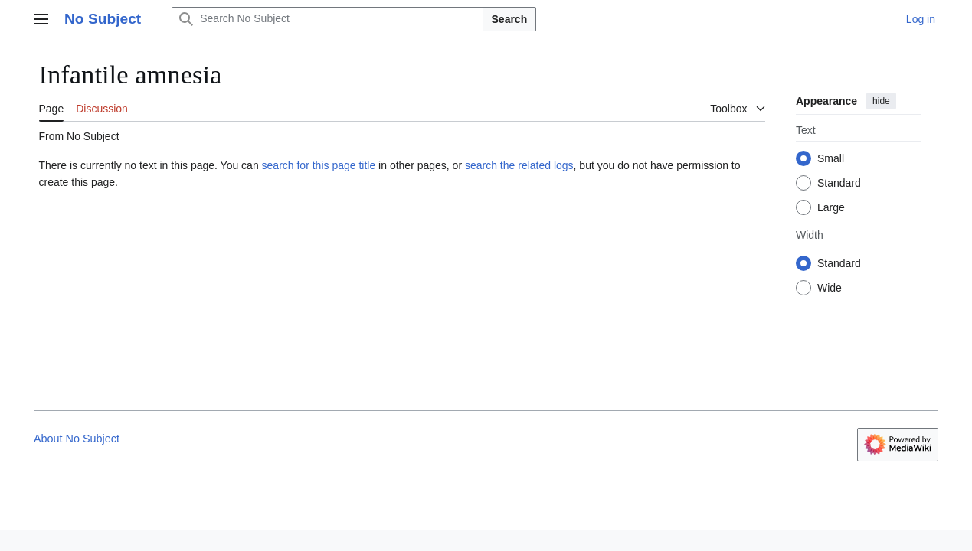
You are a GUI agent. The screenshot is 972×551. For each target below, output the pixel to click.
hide (881, 101)
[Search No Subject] (327, 19)
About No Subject (76, 438)
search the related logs (519, 165)
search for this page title (319, 165)
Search (510, 19)
